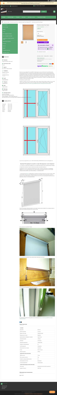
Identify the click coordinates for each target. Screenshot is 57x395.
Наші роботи (4, 387)
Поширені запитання (6, 50)
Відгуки (4, 48)
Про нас (17, 17)
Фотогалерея (5, 24)
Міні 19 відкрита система (7, 33)
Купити (43, 39)
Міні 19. (27, 173)
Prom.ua (34, 391)
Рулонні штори (6, 22)
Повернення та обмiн (41, 17)
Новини (4, 29)
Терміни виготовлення (7, 41)
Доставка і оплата (31, 17)
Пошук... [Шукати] (43, 11)
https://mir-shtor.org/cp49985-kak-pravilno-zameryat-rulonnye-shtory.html (38, 83)
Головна (3, 17)
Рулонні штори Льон (14, 22)
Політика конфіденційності (38, 393)
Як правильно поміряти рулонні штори (8, 39)
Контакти (23, 17)
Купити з (44, 42)
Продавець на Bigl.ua (28, 392)
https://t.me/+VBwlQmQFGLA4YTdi (8, 95)
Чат (52, 391)
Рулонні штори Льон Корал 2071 (25, 22)
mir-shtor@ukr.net (5, 79)
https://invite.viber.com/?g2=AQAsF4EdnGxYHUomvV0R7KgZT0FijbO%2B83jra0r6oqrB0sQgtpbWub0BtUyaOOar (16, 97)
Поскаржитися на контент (28, 393)
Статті (4, 31)
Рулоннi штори (10, 17)
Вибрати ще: (40, 36)
